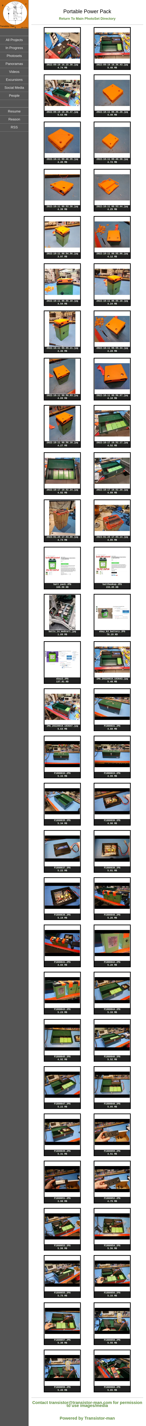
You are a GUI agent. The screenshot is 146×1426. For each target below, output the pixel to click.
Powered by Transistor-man (87, 1418)
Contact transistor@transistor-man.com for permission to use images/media (87, 1404)
